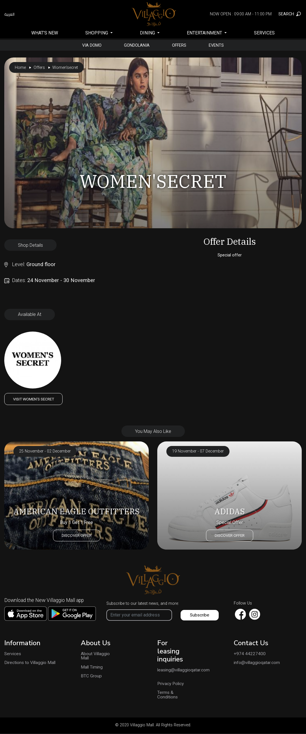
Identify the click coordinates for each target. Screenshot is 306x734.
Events (220, 45)
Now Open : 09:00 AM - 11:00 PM (241, 14)
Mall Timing (92, 668)
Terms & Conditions (168, 695)
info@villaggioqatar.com (257, 663)
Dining (148, 33)
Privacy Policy (171, 684)
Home (20, 67)
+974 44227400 (250, 654)
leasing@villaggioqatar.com (172, 671)
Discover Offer (76, 535)
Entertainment (205, 33)
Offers (180, 45)
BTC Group (91, 677)
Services (264, 33)
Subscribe (200, 615)
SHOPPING (97, 33)
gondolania (135, 45)
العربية (9, 14)
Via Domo (88, 45)
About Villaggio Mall (94, 656)
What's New (44, 33)
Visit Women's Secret (35, 399)
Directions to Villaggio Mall (31, 663)
